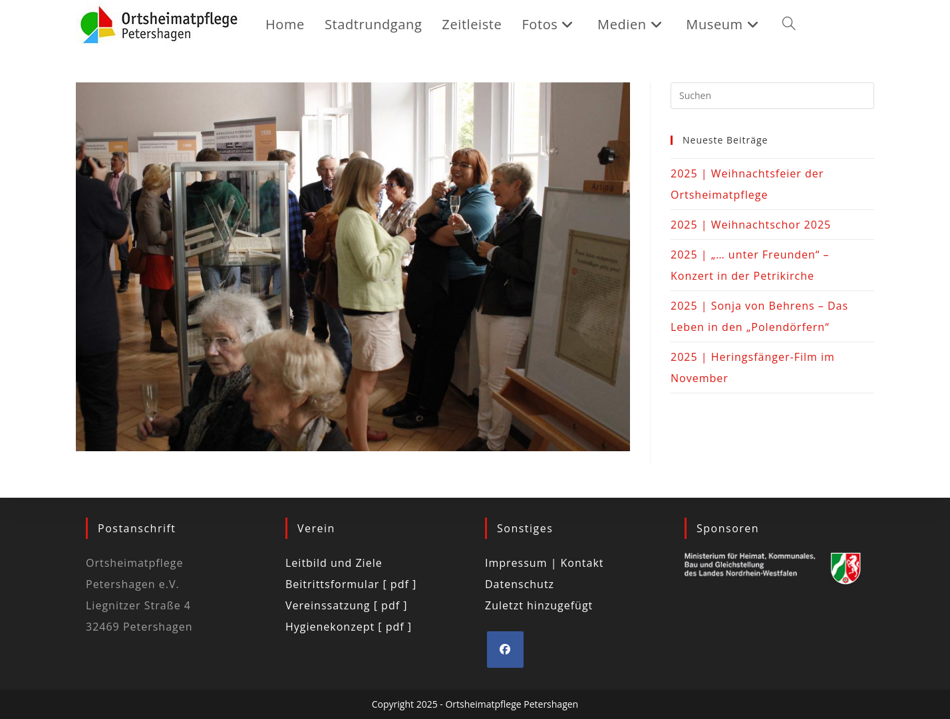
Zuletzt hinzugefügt (539, 605)
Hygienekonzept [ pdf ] (348, 626)
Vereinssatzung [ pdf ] (346, 605)
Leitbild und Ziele (334, 563)
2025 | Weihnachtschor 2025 (751, 224)
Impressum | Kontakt (544, 563)
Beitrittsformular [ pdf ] (350, 584)
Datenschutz (519, 584)
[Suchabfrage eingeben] (772, 95)
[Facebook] (505, 649)
